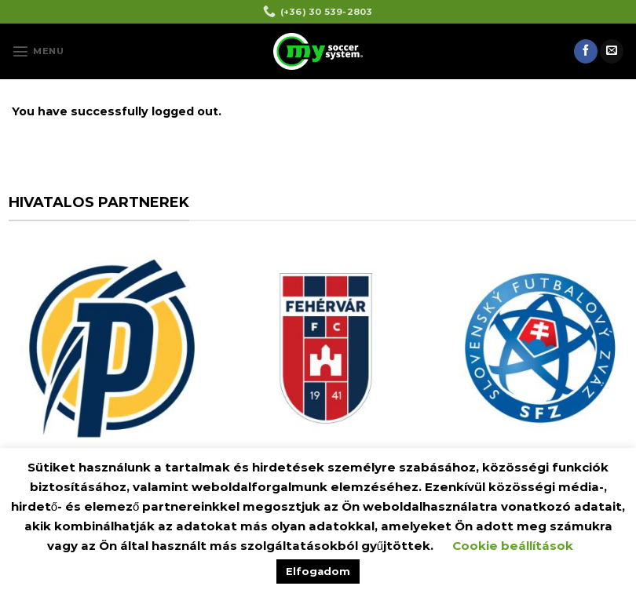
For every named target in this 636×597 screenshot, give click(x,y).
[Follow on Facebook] (586, 51)
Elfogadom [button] (318, 571)
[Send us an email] (611, 51)
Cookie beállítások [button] (512, 545)
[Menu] (38, 51)
